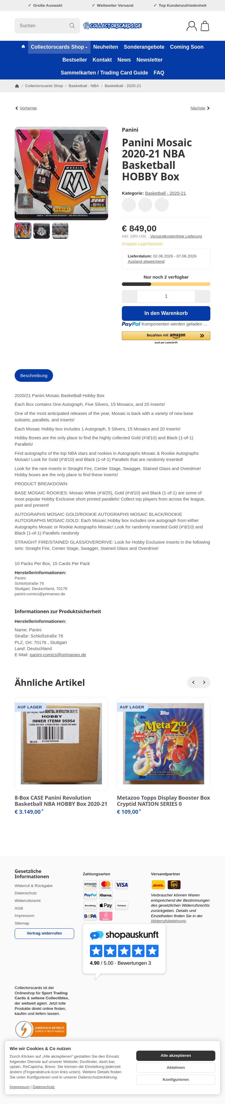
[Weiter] (204, 682)
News (124, 60)
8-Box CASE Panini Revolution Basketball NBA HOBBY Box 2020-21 (61, 800)
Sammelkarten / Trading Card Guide (104, 73)
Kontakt (102, 60)
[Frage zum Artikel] (162, 205)
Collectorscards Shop (59, 47)
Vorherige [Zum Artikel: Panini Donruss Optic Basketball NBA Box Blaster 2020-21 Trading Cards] (26, 108)
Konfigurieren (176, 1079)
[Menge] (166, 296)
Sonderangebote (144, 47)
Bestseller (74, 60)
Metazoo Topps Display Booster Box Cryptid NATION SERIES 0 (163, 800)
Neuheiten (105, 47)
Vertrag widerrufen (44, 933)
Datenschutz (44, 1087)
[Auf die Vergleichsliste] (145, 205)
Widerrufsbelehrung (168, 921)
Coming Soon (186, 47)
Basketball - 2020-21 (165, 193)
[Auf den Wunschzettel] (129, 205)
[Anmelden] (191, 26)
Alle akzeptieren (176, 1055)
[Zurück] (193, 682)
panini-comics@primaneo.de (58, 654)
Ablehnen (176, 1067)
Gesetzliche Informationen (32, 874)
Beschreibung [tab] (33, 375)
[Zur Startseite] (112, 26)
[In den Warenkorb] (166, 313)
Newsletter (150, 60)
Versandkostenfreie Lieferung (176, 236)
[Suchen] (47, 25)
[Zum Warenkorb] (205, 26)
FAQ (159, 73)
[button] (23, 231)
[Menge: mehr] (202, 296)
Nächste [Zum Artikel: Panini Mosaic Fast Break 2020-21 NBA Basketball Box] (200, 108)
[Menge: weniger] (129, 296)
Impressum (19, 1087)
